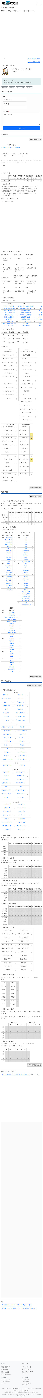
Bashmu (12, 649)
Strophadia (11, 639)
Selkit (11, 628)
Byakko (26, 583)
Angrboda (8, 550)
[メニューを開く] (38, 3)
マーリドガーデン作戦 (25, 321)
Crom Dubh (12, 613)
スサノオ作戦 (26, 325)
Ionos (8, 563)
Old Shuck (11, 647)
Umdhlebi (8, 574)
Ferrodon (8, 557)
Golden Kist (12, 615)
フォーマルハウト (21, 826)
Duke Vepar (26, 578)
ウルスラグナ (6, 772)
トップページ (25, 1380)
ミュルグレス (22, 734)
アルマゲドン (20, 793)
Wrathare (8, 589)
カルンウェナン (22, 730)
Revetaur (8, 555)
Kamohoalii (9, 572)
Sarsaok (12, 645)
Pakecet (26, 576)
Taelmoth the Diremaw (11, 621)
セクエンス (7, 808)
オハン (6, 797)
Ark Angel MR (26, 596)
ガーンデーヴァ (6, 793)
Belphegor (11, 623)
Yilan (26, 568)
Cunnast (9, 553)
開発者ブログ (25, 1384)
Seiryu (26, 587)
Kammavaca (26, 574)
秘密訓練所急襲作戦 (25, 308)
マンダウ (20, 695)
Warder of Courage (26, 604)
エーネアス (21, 804)
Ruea (26, 540)
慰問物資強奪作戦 (26, 312)
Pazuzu (9, 587)
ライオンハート (21, 808)
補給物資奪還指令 (9, 317)
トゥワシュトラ (20, 772)
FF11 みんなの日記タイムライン (11, 1308)
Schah (11, 664)
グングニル (20, 705)
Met (26, 546)
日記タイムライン (26, 1369)
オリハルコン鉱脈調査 (8, 308)
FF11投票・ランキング (27, 1371)
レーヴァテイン (22, 752)
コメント (29, 88)
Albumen (11, 667)
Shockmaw (9, 578)
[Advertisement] (21, 34)
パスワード (6, 104)
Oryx (11, 636)
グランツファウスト (7, 727)
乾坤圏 (22, 727)
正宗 (20, 786)
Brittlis (9, 570)
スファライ (6, 695)
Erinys (11, 671)
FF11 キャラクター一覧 (24, 1305)
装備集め (17, 147)
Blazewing (8, 583)
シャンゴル (21, 811)
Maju (11, 651)
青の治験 (8, 319)
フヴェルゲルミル (20, 790)
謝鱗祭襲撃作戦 (25, 319)
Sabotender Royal (11, 632)
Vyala (8, 561)
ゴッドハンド (7, 804)
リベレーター (7, 745)
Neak (11, 656)
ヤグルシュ (7, 752)
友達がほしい (5, 147)
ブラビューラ (20, 702)
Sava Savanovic (26, 561)
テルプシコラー (7, 734)
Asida (25, 557)
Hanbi (25, 566)
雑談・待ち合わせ (5, 1366)
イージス (6, 720)
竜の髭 (22, 745)
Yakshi (11, 654)
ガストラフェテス (7, 759)
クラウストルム (20, 713)
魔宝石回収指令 (25, 317)
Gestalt (9, 548)
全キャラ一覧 (34, 1074)
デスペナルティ (22, 759)
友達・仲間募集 (5, 1372)
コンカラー (22, 741)
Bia (26, 537)
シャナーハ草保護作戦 (8, 312)
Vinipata (11, 662)
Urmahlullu (9, 581)
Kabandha (11, 626)
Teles (11, 658)
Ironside (12, 643)
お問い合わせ (25, 1381)
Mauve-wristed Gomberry (11, 617)
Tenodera (26, 559)
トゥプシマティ (22, 755)
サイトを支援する (26, 1383)
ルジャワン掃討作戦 (8, 306)
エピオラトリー (7, 765)
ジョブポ (12, 147)
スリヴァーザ (7, 829)
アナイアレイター (20, 716)
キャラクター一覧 (26, 1367)
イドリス (22, 765)
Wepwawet (9, 537)
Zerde (11, 660)
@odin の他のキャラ (7, 1074)
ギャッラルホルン (20, 720)
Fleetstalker (9, 576)
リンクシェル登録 (5, 1381)
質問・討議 (4, 1367)
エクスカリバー (6, 698)
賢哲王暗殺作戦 (25, 310)
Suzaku (26, 589)
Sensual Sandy (8, 566)
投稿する (21, 128)
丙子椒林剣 (7, 818)
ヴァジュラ (7, 730)
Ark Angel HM (26, 591)
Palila (26, 563)
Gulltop (9, 559)
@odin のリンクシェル (22, 1074)
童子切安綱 (21, 818)
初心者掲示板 (4, 1369)
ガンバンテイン (6, 790)
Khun (26, 548)
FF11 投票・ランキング (29, 1308)
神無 (6, 786)
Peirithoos (25, 555)
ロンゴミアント (20, 783)
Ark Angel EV (26, 598)
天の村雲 (20, 709)
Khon (26, 544)
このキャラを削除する (34, 62)
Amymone (26, 570)
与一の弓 (6, 716)
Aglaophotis (9, 542)
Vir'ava (26, 581)
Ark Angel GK (26, 600)
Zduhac (12, 634)
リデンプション (6, 783)
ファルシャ (6, 779)
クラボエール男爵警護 (8, 310)
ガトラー (6, 702)
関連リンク (25, 1372)
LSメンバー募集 (5, 1371)
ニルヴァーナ (7, 755)
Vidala (8, 546)
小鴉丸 (22, 748)
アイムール (7, 741)
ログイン (3, 1383)
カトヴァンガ (21, 822)
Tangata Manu (8, 544)
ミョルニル (6, 713)
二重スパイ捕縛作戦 (25, 315)
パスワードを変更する (34, 58)
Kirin (26, 602)
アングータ (21, 815)
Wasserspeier (26, 550)
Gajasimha (11, 641)
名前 (4, 96)
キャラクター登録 (5, 1380)
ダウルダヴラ (20, 797)
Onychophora (11, 669)
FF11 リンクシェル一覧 (8, 1305)
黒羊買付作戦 (9, 315)
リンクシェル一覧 (26, 1366)
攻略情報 (12, 88)
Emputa (26, 553)
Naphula (26, 572)
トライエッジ (7, 811)
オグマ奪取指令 (8, 321)
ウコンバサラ (20, 779)
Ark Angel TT (25, 594)
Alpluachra (9, 585)
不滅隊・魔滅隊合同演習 (9, 323)
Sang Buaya (12, 630)
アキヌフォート (6, 826)
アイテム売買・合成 (6, 1374)
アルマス (6, 775)
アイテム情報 (20, 88)
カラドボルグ (20, 775)
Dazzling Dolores (11, 619)
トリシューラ (7, 815)
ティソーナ (22, 737)
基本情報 (4, 88)
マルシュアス (21, 829)
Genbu (26, 585)
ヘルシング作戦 (8, 325)
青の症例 (25, 323)
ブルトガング (7, 737)
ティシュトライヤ (7, 822)
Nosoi (8, 568)
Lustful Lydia (8, 540)
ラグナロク (20, 698)
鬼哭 (6, 709)
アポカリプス (6, 705)
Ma (26, 542)
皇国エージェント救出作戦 (25, 306)
